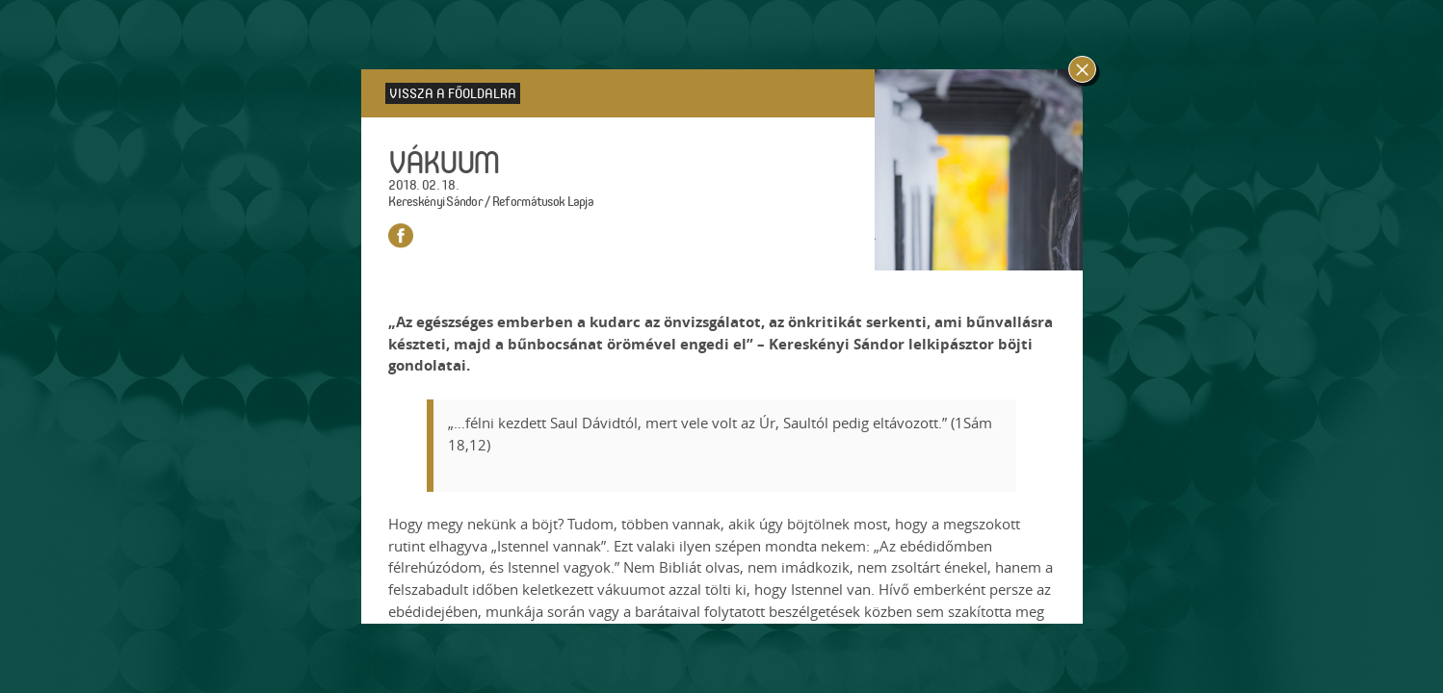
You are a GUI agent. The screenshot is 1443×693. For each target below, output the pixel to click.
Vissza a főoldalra (452, 93)
